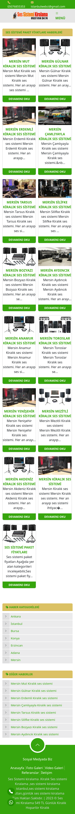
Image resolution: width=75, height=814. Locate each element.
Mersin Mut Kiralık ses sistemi (32, 683)
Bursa (15, 631)
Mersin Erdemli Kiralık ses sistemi (34, 698)
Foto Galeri (34, 768)
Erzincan (17, 645)
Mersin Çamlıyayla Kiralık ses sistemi (36, 705)
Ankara (16, 616)
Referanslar (30, 772)
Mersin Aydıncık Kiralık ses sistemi (35, 734)
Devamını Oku (19, 99)
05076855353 (16, 4)
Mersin (16, 660)
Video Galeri (54, 768)
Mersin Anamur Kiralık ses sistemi (19, 340)
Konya (15, 638)
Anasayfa (17, 768)
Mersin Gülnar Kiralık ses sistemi (33, 691)
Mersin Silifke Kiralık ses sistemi (33, 720)
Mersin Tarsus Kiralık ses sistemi (33, 712)
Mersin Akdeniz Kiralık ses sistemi (19, 481)
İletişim (46, 772)
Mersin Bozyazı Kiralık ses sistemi (34, 727)
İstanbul (16, 624)
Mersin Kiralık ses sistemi (55, 481)
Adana (15, 653)
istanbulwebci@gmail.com (48, 4)
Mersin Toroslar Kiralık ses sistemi (55, 340)
